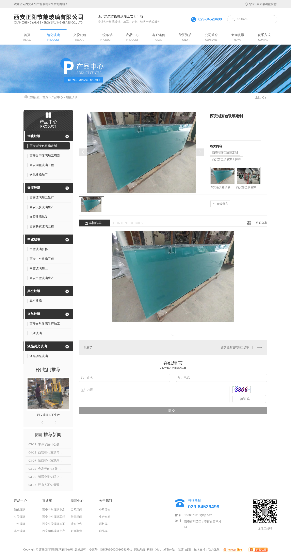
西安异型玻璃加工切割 (226, 159)
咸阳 (188, 549)
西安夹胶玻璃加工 (53, 523)
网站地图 (140, 549)
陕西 (181, 549)
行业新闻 (76, 516)
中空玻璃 (33, 239)
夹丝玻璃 (33, 314)
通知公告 (76, 523)
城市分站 (169, 549)
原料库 (103, 523)
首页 (45, 97)
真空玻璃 (33, 291)
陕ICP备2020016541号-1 (116, 549)
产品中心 (57, 97)
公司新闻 (76, 509)
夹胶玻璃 (33, 187)
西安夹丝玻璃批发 (53, 509)
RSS (150, 549)
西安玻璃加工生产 (48, 414)
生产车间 (104, 516)
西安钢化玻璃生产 (53, 530)
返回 (260, 97)
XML (158, 549)
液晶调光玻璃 (37, 346)
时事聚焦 (76, 530)
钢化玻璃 (71, 97)
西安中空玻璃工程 (53, 516)
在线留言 (220, 204)
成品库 (103, 530)
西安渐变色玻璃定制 (225, 152)
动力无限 (214, 549)
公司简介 (104, 509)
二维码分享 (260, 222)
